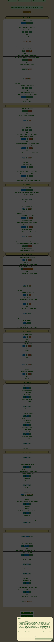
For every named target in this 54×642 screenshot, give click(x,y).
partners (26, 621)
